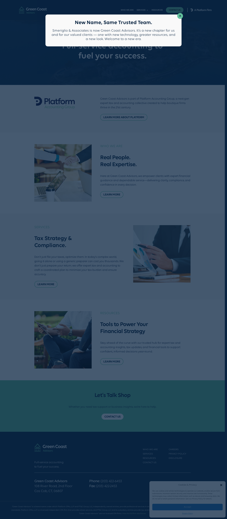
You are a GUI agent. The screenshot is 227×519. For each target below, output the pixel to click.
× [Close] (180, 16)
